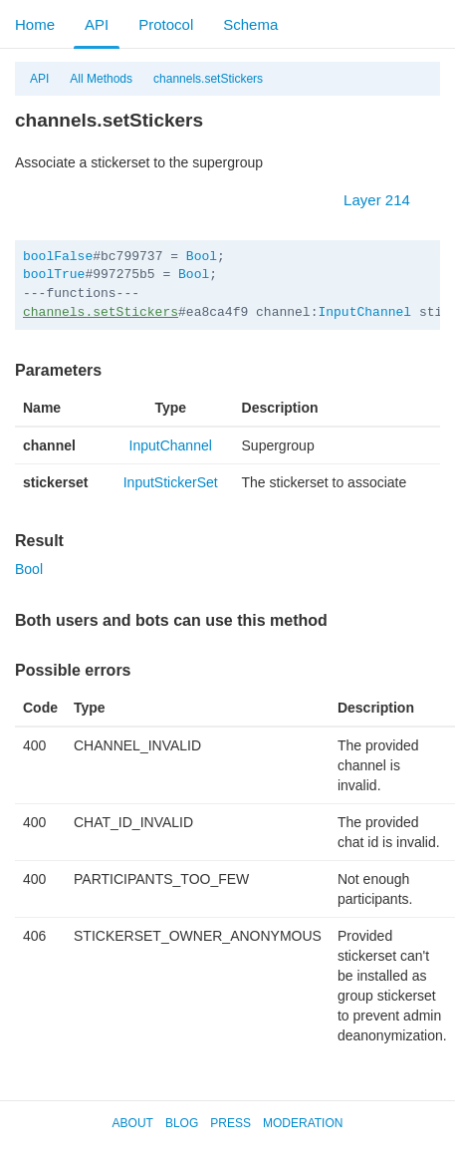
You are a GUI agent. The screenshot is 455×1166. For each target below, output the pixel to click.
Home (35, 24)
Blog (181, 1123)
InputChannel (364, 312)
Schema (250, 24)
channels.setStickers (208, 79)
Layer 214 (386, 199)
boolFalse (58, 256)
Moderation (302, 1123)
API (97, 24)
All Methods (101, 79)
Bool (201, 256)
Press (230, 1123)
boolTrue (54, 274)
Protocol (165, 24)
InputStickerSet (170, 482)
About (133, 1123)
